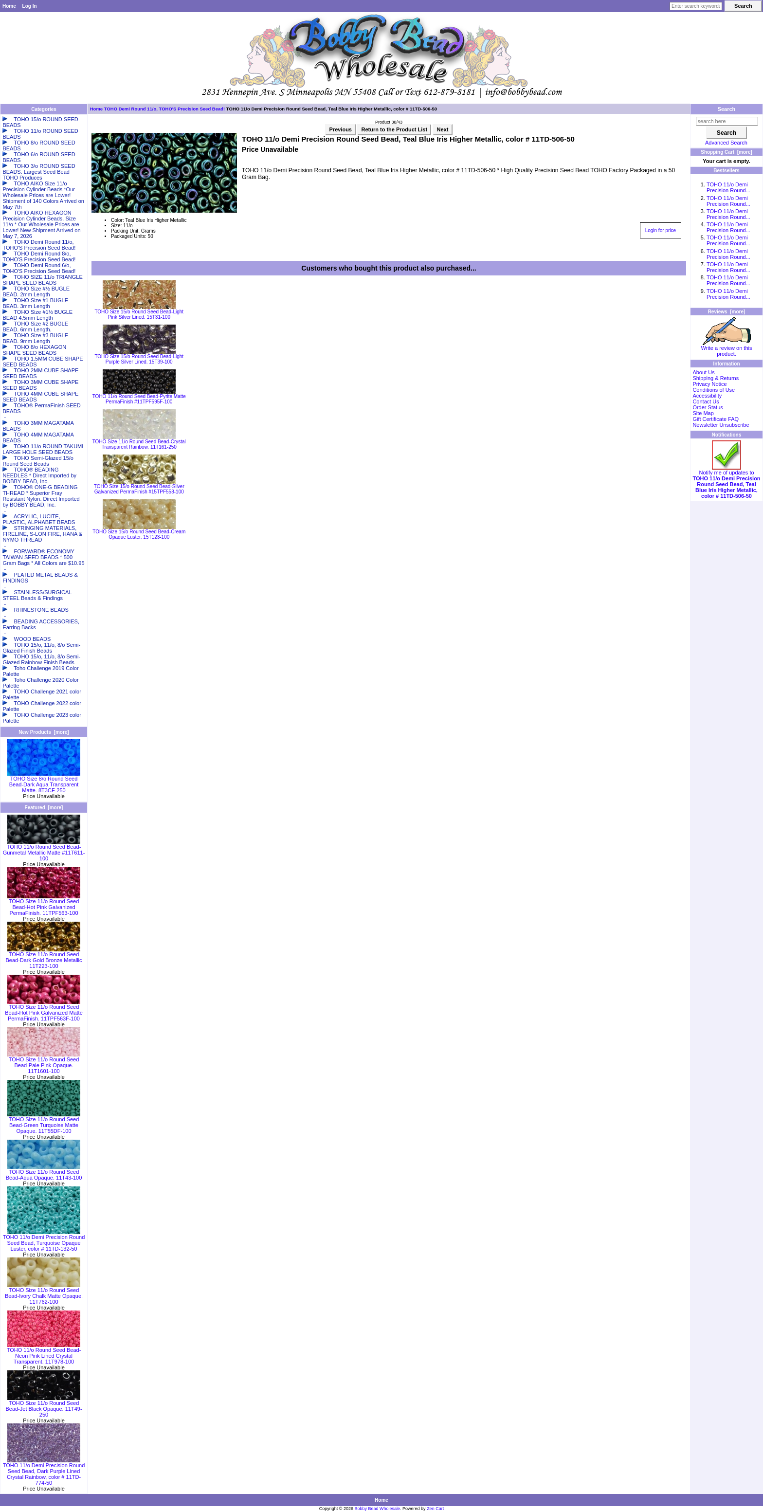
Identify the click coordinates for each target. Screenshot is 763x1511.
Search (727, 109)
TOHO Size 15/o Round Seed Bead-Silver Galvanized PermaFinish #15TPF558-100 (139, 489)
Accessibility (707, 396)
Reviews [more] (726, 311)
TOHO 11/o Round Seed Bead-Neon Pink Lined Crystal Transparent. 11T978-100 (44, 1353)
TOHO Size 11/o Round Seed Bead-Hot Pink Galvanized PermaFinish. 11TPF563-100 (43, 904)
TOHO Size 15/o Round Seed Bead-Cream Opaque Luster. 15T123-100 (138, 534)
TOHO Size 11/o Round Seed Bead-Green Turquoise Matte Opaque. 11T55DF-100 (43, 1122)
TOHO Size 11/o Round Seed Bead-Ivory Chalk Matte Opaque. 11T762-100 (44, 1293)
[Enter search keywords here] (696, 6)
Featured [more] (44, 807)
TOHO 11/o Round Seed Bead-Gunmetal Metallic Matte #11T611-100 (44, 850)
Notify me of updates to (726, 482)
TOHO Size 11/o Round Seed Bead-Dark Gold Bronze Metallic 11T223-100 (43, 958)
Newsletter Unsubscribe (720, 425)
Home (9, 6)
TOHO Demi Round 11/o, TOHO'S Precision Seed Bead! (164, 108)
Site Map (702, 413)
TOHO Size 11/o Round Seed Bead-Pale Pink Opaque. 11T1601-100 (43, 1063)
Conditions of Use (713, 390)
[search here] (727, 121)
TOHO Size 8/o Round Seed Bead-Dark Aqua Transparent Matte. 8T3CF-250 (43, 782)
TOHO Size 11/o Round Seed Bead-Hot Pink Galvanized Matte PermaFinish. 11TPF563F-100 (44, 1010)
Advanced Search (726, 143)
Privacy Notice (709, 384)
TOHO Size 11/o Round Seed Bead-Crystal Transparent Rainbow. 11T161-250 (139, 444)
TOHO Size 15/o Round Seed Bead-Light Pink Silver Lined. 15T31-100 (138, 314)
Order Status (707, 407)
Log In (29, 6)
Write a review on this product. (726, 348)
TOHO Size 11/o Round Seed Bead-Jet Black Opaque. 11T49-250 (43, 1406)
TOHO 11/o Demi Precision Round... (728, 187)
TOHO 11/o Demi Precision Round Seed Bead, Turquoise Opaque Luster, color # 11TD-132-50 (44, 1240)
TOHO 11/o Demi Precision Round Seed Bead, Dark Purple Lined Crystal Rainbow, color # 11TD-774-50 (44, 1471)
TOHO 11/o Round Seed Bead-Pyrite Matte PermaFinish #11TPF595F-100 (139, 399)
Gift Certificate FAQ (715, 419)
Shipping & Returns (715, 378)
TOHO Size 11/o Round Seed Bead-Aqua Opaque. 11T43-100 (44, 1172)
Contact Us (705, 401)
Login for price (660, 230)
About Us (703, 372)
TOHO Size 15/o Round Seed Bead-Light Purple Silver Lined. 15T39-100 (138, 359)
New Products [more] (43, 732)
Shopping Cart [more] (726, 152)
